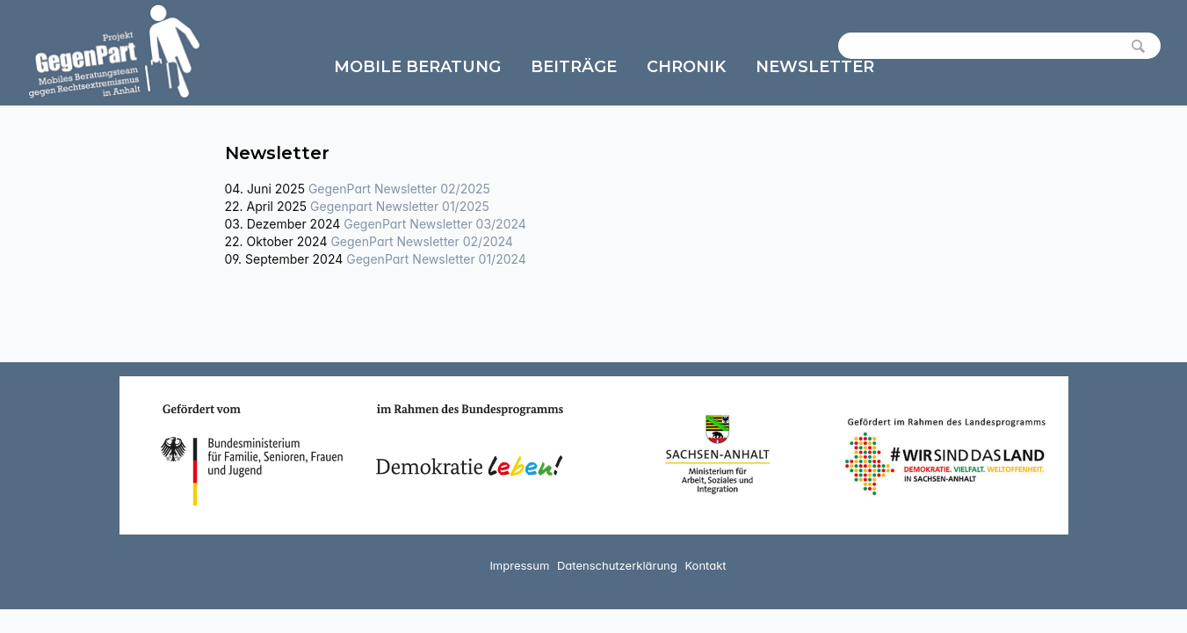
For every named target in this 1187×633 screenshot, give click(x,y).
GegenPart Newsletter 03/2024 (435, 223)
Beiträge (574, 66)
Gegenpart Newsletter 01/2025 (399, 206)
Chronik (686, 66)
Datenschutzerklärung (617, 565)
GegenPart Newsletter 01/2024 (436, 258)
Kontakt (705, 565)
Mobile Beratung (417, 66)
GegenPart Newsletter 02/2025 (399, 188)
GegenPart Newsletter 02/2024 (421, 241)
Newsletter (815, 66)
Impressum (519, 565)
